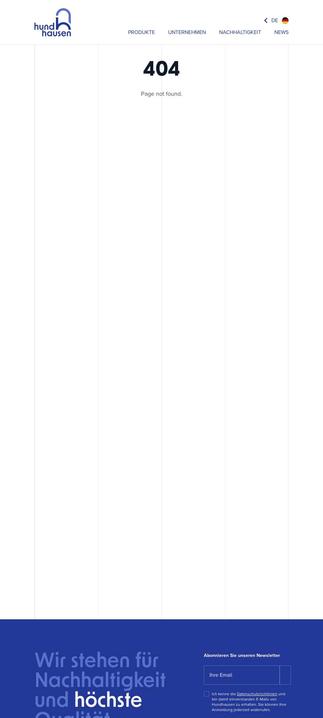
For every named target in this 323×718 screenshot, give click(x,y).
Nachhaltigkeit (240, 32)
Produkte (141, 32)
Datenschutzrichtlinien (257, 694)
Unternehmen (187, 32)
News (281, 32)
